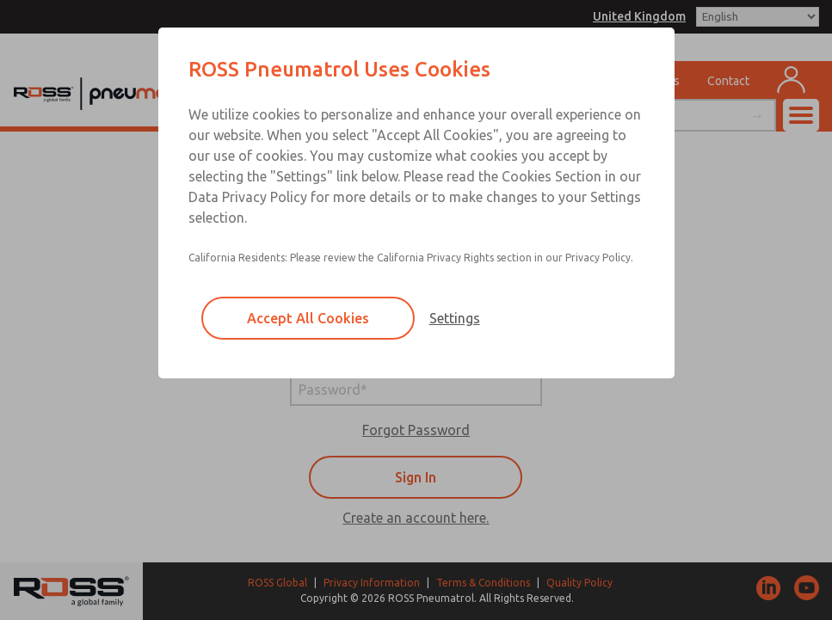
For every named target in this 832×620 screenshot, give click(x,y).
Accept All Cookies (308, 318)
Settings (454, 318)
